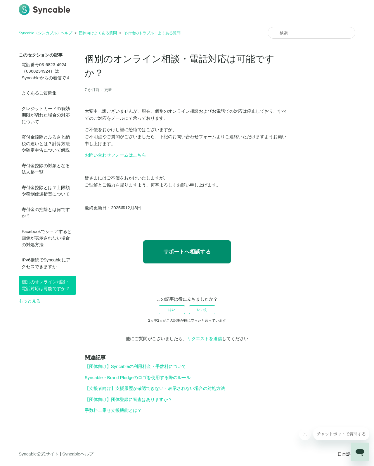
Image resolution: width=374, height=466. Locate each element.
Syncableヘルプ (78, 453)
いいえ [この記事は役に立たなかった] (202, 310)
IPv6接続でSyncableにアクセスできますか (46, 263)
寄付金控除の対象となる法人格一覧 (46, 169)
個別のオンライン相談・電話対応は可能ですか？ (46, 285)
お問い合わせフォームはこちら (115, 155)
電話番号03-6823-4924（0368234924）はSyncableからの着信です (46, 71)
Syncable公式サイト (39, 453)
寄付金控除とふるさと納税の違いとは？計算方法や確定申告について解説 (46, 143)
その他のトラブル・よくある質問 (152, 33)
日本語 (346, 454)
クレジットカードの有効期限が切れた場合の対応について (46, 115)
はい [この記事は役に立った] (171, 310)
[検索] (311, 33)
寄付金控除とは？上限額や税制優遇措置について (46, 191)
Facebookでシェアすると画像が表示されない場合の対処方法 (47, 238)
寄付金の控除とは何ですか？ (46, 213)
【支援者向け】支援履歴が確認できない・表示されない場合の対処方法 (155, 388)
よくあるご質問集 (39, 92)
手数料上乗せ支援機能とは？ (113, 410)
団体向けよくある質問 (98, 33)
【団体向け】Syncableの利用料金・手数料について (135, 366)
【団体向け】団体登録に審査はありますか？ (128, 399)
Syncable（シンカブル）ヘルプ (45, 33)
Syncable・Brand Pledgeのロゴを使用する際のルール (138, 377)
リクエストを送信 (204, 338)
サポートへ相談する (187, 252)
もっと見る (30, 300)
